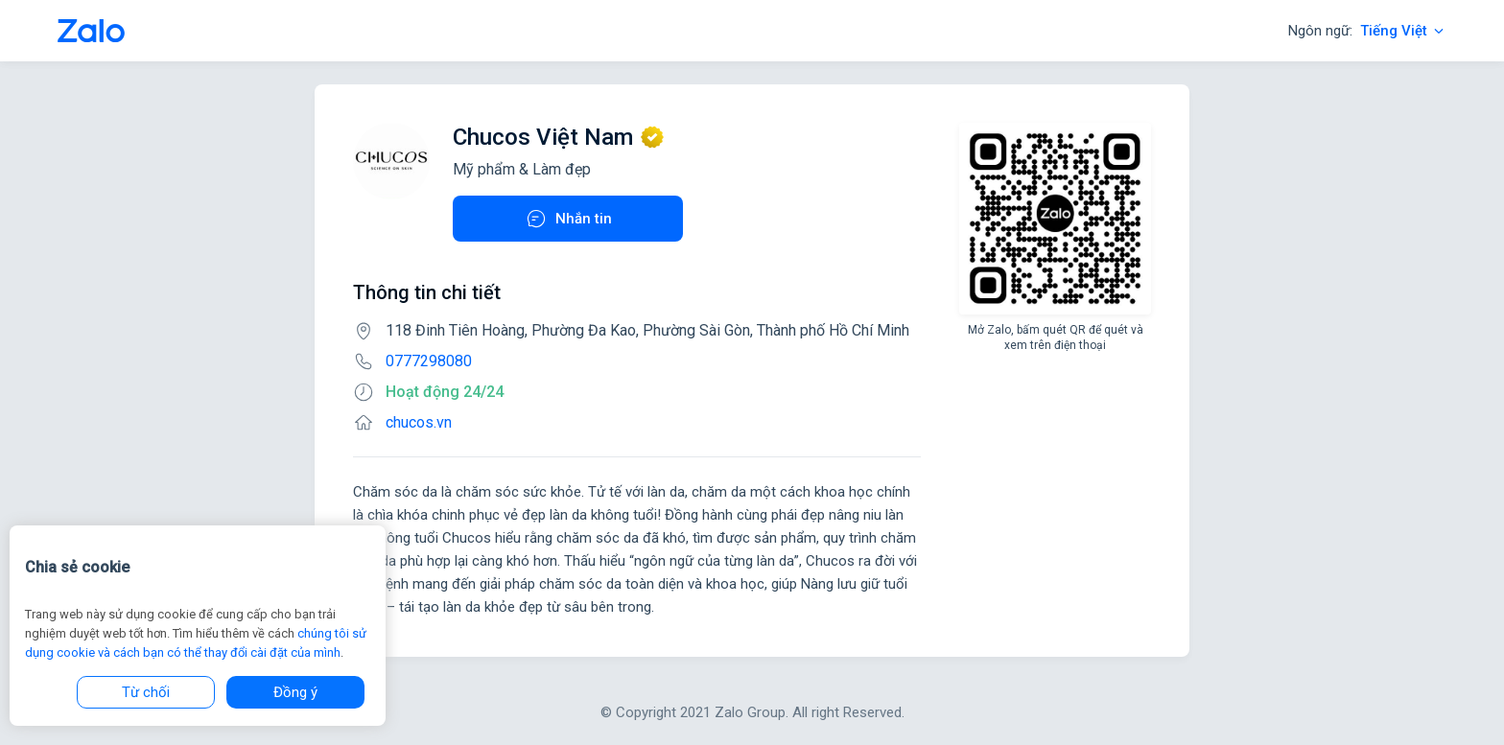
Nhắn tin (568, 218)
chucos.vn (419, 422)
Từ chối (146, 692)
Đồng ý (295, 692)
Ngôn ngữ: (1367, 30)
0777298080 (429, 361)
